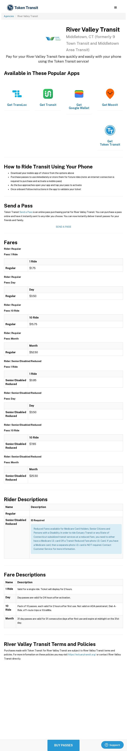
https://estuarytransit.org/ (82, 654)
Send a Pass (26, 212)
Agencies (9, 16)
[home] (23, 7)
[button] (115, 8)
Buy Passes (63, 745)
